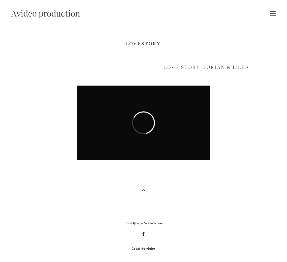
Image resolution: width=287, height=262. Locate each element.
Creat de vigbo (143, 248)
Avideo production (45, 13)
